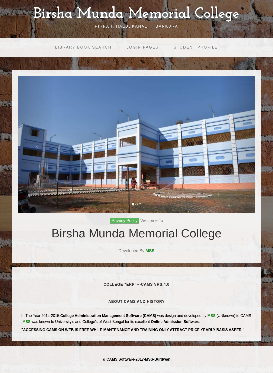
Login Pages (142, 47)
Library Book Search (83, 47)
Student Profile (196, 47)
